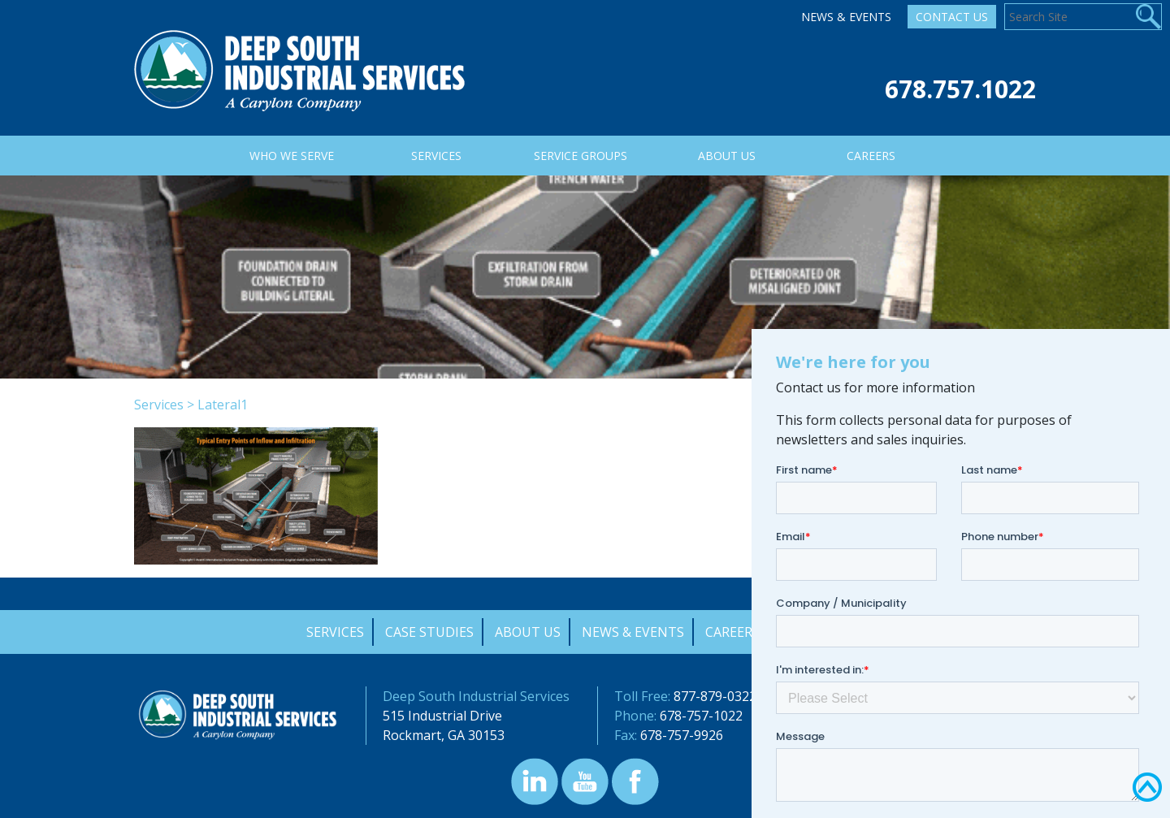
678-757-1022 (701, 716)
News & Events (846, 16)
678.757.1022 (960, 89)
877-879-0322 (715, 696)
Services (159, 404)
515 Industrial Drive (442, 716)
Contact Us (952, 16)
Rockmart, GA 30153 (444, 735)
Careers (732, 632)
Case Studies (429, 632)
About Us (528, 632)
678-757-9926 (681, 735)
